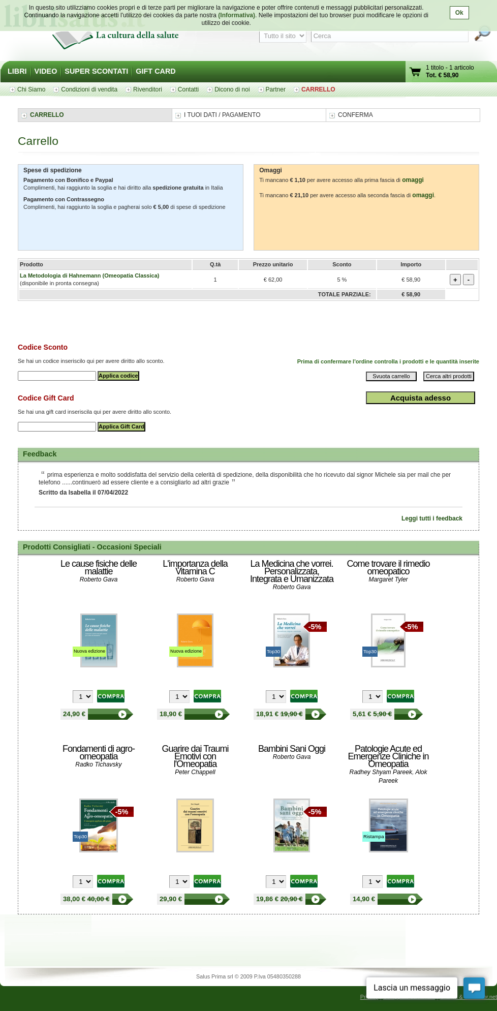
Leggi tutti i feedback (431, 518)
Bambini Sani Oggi (291, 749)
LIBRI (17, 71)
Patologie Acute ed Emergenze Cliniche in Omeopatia (388, 756)
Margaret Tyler (388, 579)
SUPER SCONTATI (96, 71)
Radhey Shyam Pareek (381, 772)
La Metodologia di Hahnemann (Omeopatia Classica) (89, 275)
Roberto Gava (99, 579)
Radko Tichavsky (98, 764)
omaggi (413, 179)
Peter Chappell (195, 772)
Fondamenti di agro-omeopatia (99, 752)
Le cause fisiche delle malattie (98, 567)
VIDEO (46, 71)
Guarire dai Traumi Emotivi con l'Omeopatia (195, 756)
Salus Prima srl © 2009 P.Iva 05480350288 (248, 976)
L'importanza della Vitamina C (195, 567)
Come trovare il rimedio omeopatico (388, 567)
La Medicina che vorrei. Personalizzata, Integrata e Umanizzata (291, 571)
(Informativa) (236, 15)
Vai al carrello (415, 73)
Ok (459, 12)
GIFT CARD (155, 71)
